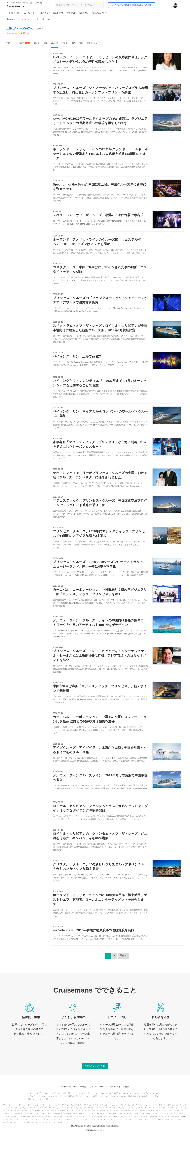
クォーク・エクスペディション (42, 1116)
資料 (81, 43)
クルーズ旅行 (22, 43)
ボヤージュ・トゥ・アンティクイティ (39, 1122)
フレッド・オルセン (84, 1110)
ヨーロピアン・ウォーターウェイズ (56, 1110)
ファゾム (73, 1110)
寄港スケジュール (94, 43)
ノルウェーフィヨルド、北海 (121, 1096)
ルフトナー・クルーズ (32, 1113)
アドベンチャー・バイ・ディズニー (14, 1105)
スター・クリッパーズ (16, 1119)
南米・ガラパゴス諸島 (140, 1096)
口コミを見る (58, 13)
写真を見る (83, 13)
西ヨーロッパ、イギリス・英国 (38, 1099)
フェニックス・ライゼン (169, 1113)
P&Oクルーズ (113, 1113)
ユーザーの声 (66, 1087)
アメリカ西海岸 (154, 1096)
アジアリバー (83, 1093)
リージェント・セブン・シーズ (64, 1116)
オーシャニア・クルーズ (87, 1113)
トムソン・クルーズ (95, 1119)
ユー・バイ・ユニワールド (122, 1119)
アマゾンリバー (56, 1093)
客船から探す (45, 13)
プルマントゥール (24, 1116)
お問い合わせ (115, 1087)
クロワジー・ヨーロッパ (96, 1108)
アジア (75, 1093)
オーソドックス (102, 1113)
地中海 (78, 1096)
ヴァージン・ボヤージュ (17, 1122)
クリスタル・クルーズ (143, 1108)
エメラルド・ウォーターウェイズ (32, 1110)
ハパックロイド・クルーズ (129, 1110)
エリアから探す (30, 13)
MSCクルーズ (46, 1113)
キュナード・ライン (159, 1108)
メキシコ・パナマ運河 (90, 1096)
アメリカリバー (135, 1093)
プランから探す (15, 13)
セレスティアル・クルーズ (45, 1108)
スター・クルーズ (31, 1119)
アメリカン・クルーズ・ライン (72, 1105)
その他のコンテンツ (100, 13)
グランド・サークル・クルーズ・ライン (105, 1110)
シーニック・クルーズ (111, 1116)
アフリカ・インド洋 (34, 1093)
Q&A (73, 43)
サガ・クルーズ (97, 1116)
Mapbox (88, 1126)
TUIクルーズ (108, 1119)
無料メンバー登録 (95, 1065)
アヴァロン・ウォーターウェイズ (146, 1105)
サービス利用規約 (80, 1087)
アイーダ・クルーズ (34, 1105)
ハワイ (64, 1096)
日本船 (177, 1110)
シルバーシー (175, 1116)
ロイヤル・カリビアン (83, 1116)
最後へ (123, 955)
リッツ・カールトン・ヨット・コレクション (73, 1119)
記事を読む (71, 13)
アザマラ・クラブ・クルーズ (168, 1105)
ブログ (64, 43)
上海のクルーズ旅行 (18, 28)
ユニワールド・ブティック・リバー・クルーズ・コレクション (153, 1119)
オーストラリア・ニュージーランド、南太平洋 (105, 1093)
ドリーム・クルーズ (13, 1110)
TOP (8, 43)
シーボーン (143, 1116)
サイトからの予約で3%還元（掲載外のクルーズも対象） (131, 5)
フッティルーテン (167, 1110)
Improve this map (112, 1126)
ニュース (54, 43)
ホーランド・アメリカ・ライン (150, 1110)
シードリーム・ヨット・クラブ (159, 1116)
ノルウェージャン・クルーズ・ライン (64, 1113)
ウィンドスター (59, 1122)
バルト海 (125, 1093)
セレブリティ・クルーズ (27, 1108)
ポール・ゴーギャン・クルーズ (129, 1113)
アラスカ (46, 1093)
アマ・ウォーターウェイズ (51, 1105)
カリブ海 (145, 1093)
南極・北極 (67, 1093)
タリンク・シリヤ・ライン (47, 1119)
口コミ (36, 43)
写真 (45, 43)
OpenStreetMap (99, 1126)
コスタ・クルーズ (80, 1108)
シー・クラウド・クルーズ (129, 1116)
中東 (100, 1096)
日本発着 (71, 1096)
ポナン (181, 1113)
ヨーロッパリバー (54, 1096)
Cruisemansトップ (13, 19)
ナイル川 (107, 1096)
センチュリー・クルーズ (64, 1108)
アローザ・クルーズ (127, 1105)
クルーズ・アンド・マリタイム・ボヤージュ (120, 1108)
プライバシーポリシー (98, 1087)
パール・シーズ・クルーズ (150, 1113)
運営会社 (126, 1087)
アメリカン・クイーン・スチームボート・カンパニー (101, 1105)
